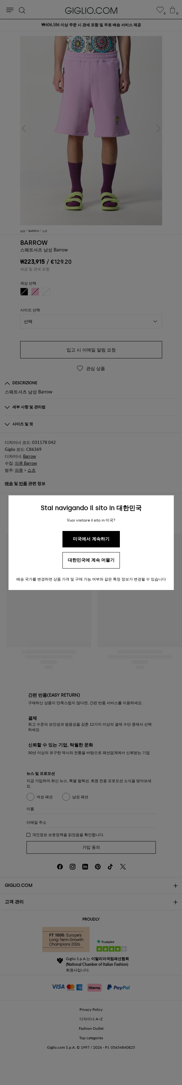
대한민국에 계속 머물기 (91, 560)
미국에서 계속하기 (91, 539)
